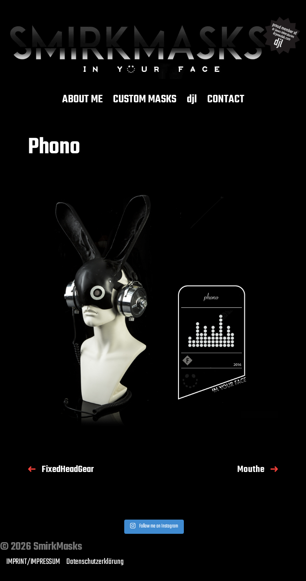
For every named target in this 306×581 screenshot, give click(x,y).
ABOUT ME (82, 100)
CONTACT (225, 100)
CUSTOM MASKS (144, 100)
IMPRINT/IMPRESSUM (33, 562)
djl (192, 100)
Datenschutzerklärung (94, 562)
